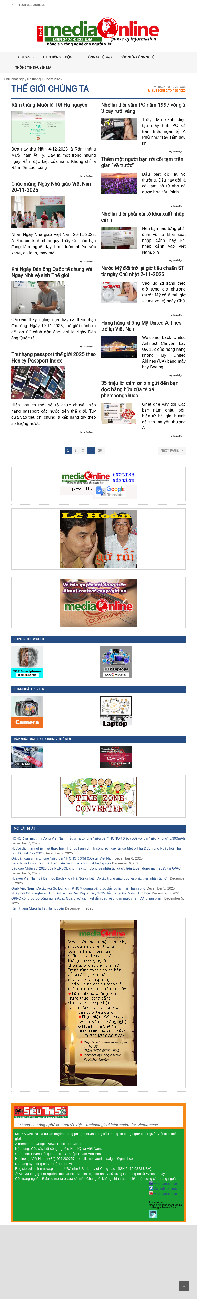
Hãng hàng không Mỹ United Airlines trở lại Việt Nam (142, 377)
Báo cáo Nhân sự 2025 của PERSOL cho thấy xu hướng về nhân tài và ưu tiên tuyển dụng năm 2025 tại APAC (96, 942)
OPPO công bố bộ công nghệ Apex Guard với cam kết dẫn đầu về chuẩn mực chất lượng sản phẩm (87, 972)
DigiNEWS (25, 58)
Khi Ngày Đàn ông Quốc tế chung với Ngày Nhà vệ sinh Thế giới (53, 303)
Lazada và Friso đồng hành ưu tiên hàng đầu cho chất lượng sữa (61, 938)
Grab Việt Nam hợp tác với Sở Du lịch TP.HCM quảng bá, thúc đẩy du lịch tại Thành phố (78, 962)
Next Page (172, 525)
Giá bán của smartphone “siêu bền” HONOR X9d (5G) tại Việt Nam (62, 932)
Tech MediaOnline (32, 5)
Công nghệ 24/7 (103, 57)
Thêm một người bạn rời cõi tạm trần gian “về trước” (140, 182)
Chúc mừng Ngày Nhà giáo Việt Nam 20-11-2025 (46, 204)
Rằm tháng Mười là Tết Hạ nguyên (37, 982)
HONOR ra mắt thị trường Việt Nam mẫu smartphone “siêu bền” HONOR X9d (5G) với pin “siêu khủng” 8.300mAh (98, 912)
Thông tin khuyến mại (34, 67)
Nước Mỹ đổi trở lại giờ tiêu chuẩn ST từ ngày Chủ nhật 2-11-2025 (138, 310)
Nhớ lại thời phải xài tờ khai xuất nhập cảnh (137, 246)
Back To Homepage (170, 87)
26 (100, 525)
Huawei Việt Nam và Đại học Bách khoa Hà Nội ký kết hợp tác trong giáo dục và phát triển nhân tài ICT (90, 952)
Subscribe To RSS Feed (167, 91)
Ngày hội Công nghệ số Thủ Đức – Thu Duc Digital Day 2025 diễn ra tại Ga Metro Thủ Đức (81, 968)
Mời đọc (86, 187)
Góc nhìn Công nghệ (143, 57)
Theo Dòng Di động (62, 58)
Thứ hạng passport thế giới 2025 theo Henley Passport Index (48, 402)
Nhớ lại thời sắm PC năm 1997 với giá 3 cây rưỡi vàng (141, 114)
